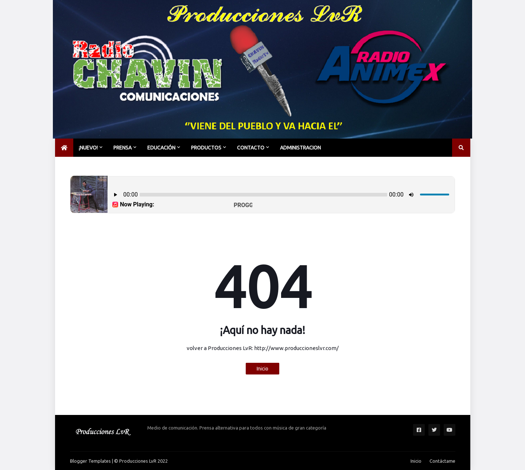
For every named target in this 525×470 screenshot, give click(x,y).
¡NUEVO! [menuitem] (88, 148)
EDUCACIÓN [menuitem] (161, 148)
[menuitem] (64, 148)
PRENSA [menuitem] (122, 148)
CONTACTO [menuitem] (250, 148)
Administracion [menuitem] (300, 148)
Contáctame (442, 460)
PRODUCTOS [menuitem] (206, 148)
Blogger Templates (90, 460)
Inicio (262, 369)
